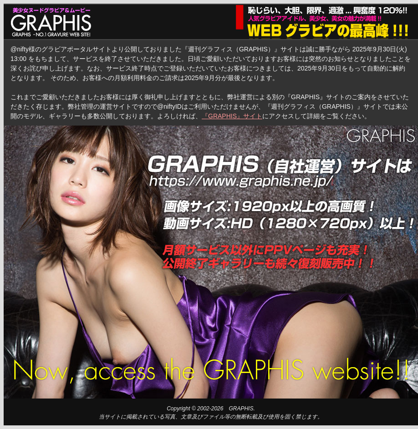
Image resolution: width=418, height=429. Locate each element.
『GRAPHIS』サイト (232, 116)
